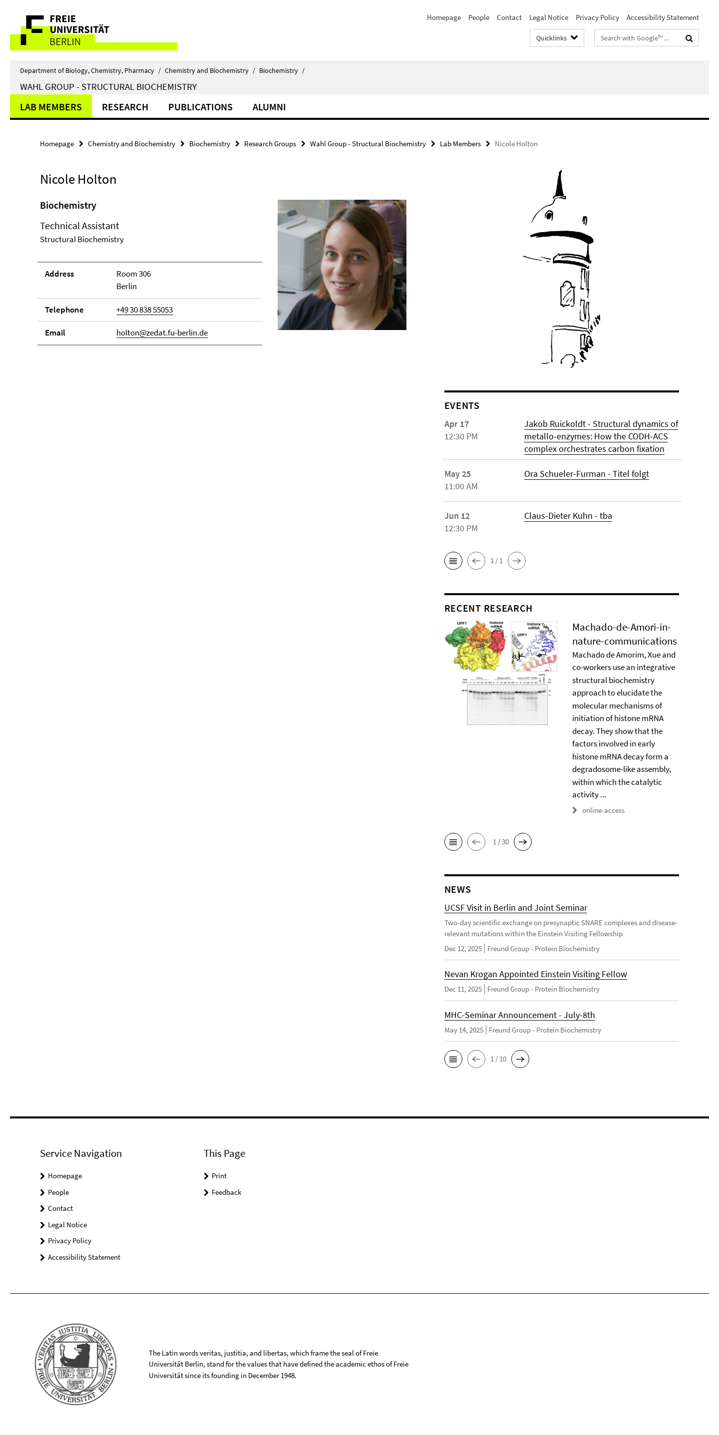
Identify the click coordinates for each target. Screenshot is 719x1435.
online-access (603, 810)
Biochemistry (282, 70)
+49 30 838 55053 (144, 309)
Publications (200, 106)
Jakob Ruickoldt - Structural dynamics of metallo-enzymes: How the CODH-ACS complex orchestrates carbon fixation (601, 436)
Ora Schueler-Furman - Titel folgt (586, 473)
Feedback (226, 1192)
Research (125, 106)
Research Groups (270, 143)
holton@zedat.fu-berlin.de (162, 332)
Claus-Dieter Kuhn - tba (568, 515)
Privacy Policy (597, 17)
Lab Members (51, 106)
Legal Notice (548, 17)
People (478, 17)
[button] (453, 561)
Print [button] (219, 1175)
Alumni (269, 106)
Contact (509, 17)
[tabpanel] (223, 277)
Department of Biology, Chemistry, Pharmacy (90, 70)
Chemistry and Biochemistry (210, 70)
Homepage (444, 17)
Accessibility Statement (663, 17)
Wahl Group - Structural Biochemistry (108, 86)
